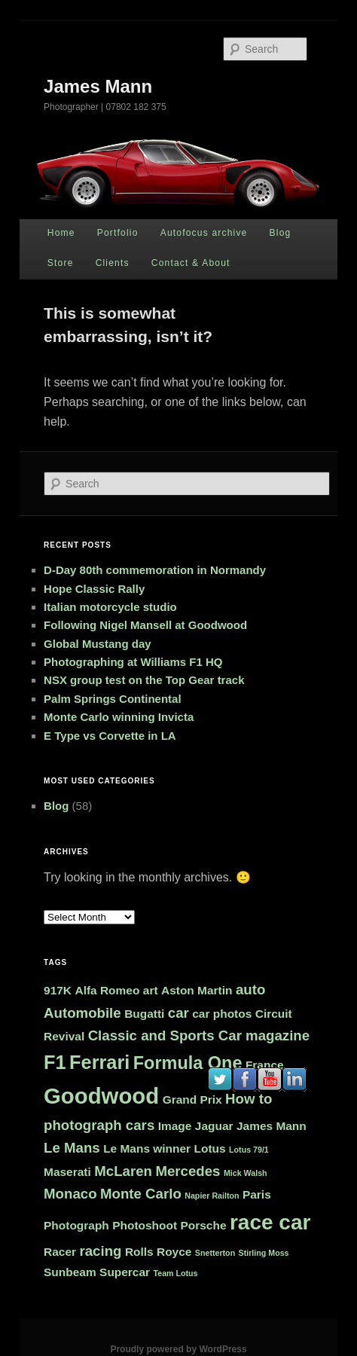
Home (61, 233)
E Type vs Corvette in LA (110, 735)
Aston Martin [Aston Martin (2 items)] (196, 990)
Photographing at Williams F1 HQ (133, 661)
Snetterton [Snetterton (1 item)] (215, 1252)
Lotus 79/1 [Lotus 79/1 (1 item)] (249, 1149)
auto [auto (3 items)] (250, 989)
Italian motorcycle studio (110, 606)
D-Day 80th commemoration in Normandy (155, 569)
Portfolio (118, 233)
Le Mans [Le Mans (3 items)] (72, 1148)
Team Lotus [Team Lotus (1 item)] (176, 1273)
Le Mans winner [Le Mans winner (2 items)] (147, 1148)
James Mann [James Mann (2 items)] (271, 1125)
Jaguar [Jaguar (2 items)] (214, 1125)
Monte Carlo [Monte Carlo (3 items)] (141, 1194)
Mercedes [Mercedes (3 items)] (187, 1171)
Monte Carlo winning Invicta (119, 716)
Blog (280, 233)
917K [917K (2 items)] (58, 990)
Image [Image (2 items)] (175, 1125)
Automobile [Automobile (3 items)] (82, 1013)
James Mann (98, 86)
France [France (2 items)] (265, 1064)
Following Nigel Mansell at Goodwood (145, 624)
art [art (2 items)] (150, 990)
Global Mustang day (97, 643)
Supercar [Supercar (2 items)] (124, 1272)
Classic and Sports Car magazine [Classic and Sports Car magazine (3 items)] (199, 1035)
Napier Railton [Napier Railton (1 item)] (212, 1195)
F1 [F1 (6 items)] (55, 1062)
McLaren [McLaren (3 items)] (123, 1171)
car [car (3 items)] (178, 1013)
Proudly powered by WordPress (178, 1349)
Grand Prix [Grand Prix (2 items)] (192, 1099)
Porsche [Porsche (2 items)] (204, 1225)
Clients (113, 263)
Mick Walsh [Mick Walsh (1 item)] (245, 1172)
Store (60, 263)
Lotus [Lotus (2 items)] (210, 1148)
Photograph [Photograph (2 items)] (76, 1225)
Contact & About (190, 263)
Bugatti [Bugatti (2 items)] (144, 1013)
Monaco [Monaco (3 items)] (70, 1194)
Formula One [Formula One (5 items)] (188, 1063)
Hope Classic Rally (94, 588)
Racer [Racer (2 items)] (60, 1251)
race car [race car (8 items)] (270, 1222)
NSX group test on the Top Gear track (144, 679)
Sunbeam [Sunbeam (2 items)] (70, 1272)
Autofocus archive (204, 233)
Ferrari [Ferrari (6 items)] (99, 1062)
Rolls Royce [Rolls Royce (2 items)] (158, 1251)
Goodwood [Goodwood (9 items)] (101, 1095)
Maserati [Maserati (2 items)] (67, 1171)
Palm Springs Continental (113, 698)
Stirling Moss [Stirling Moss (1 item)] (264, 1252)
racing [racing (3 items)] (100, 1251)
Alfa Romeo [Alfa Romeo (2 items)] (107, 990)
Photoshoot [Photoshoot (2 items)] (144, 1225)
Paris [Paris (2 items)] (257, 1194)
